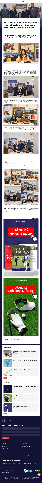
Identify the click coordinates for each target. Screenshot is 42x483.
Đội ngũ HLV (4, 450)
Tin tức (5, 20)
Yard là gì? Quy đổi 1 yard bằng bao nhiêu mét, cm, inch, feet (25, 370)
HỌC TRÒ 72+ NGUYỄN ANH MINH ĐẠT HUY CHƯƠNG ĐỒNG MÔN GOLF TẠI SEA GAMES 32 (24, 406)
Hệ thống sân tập (5, 448)
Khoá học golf (4, 446)
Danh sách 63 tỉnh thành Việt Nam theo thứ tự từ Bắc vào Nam (25, 361)
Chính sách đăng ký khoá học (27, 448)
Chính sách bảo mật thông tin (27, 455)
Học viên (9, 20)
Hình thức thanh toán (26, 450)
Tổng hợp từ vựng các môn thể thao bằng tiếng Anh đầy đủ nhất (24, 352)
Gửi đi (5, 438)
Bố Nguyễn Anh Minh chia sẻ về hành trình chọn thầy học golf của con (25, 396)
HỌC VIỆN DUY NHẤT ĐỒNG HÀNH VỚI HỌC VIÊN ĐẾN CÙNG (24, 387)
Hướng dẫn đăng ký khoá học (27, 446)
